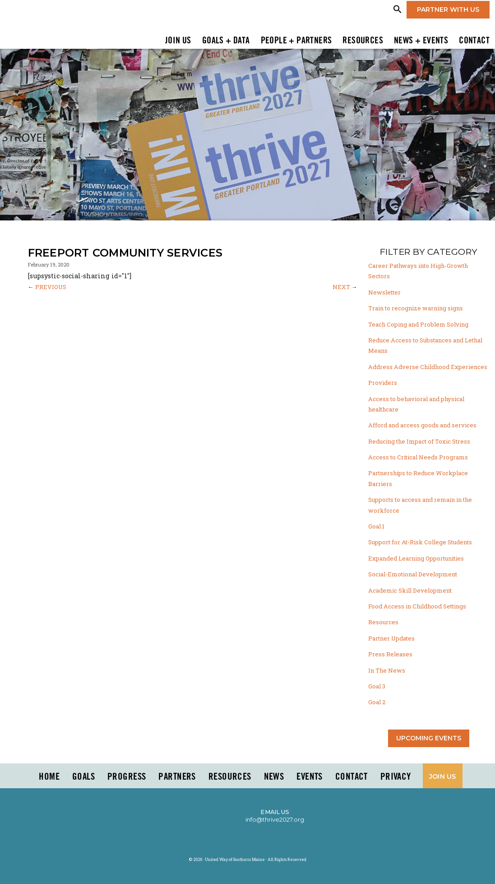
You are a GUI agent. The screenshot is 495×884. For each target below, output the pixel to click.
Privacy (395, 777)
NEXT (341, 287)
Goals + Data (226, 41)
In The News (386, 670)
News (274, 777)
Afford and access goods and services (422, 425)
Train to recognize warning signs (415, 308)
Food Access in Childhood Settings (417, 606)
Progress (126, 777)
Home (49, 777)
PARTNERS (176, 777)
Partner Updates (391, 638)
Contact (474, 41)
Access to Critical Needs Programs (418, 457)
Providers (382, 383)
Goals (83, 777)
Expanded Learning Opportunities (416, 558)
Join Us (178, 41)
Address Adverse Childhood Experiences (427, 367)
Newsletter (384, 292)
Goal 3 (376, 686)
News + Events (421, 41)
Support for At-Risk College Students (420, 542)
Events (309, 777)
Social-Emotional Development (412, 574)
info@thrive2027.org (274, 819)
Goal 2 (376, 702)
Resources (362, 41)
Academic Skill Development (410, 590)
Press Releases (390, 654)
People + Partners (296, 41)
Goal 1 (376, 526)
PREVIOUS (50, 287)
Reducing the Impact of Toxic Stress (419, 441)
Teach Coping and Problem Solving (418, 324)
